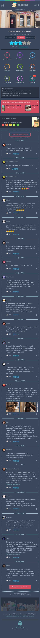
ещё (36, 5)
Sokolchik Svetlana (12, 161)
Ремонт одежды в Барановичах (20, 34)
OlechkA (8, 342)
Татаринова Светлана (13, 469)
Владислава (10, 277)
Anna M (8, 300)
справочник (24, 616)
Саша (7, 538)
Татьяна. (9, 385)
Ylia (7, 422)
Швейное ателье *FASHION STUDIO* (14, 106)
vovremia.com (20, 627)
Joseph (8, 221)
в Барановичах (23, 47)
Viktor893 (9, 517)
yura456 (8, 144)
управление (30, 37)
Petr (7, 363)
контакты (31, 616)
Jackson (8, 261)
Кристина (9, 449)
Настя (8, 565)
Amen (8, 323)
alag (7, 242)
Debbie (8, 200)
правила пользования (12, 616)
